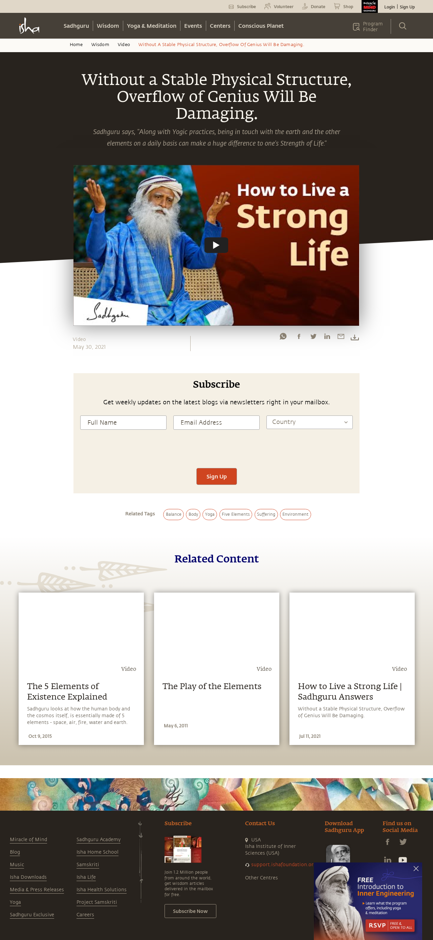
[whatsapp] (283, 338)
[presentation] (216, 448)
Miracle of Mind (28, 839)
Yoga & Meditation (151, 25)
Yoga (15, 902)
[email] (341, 338)
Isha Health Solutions (102, 889)
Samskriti (88, 864)
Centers (220, 25)
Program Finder (373, 26)
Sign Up (407, 6)
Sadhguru (76, 25)
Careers (85, 914)
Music (17, 864)
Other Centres (261, 877)
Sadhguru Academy (99, 839)
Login (389, 6)
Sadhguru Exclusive (32, 914)
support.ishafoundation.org (283, 864)
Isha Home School (97, 852)
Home (76, 44)
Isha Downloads (28, 877)
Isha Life (86, 877)
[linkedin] (327, 338)
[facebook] (299, 338)
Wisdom (108, 25)
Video (124, 44)
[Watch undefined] (217, 245)
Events (193, 25)
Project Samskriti (97, 902)
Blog (15, 852)
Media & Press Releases (37, 889)
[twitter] (313, 338)
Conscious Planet (261, 25)
